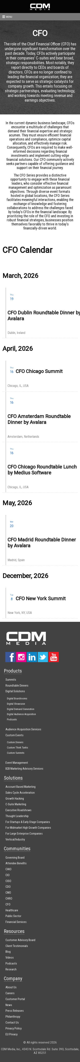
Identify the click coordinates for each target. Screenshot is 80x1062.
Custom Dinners (15, 742)
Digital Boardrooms (17, 698)
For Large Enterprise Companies (24, 833)
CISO (8, 881)
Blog (8, 951)
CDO (8, 887)
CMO (8, 892)
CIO (8, 875)
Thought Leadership (17, 816)
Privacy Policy (14, 1028)
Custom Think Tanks (17, 747)
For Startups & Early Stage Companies (28, 822)
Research (11, 969)
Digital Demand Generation (20, 709)
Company (13, 978)
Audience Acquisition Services (23, 729)
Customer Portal (15, 999)
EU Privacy (12, 1034)
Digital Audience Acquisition (21, 714)
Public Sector (13, 916)
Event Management (17, 763)
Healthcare (12, 910)
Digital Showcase (16, 703)
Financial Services (16, 922)
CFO (8, 904)
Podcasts (12, 719)
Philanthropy (13, 1016)
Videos (10, 957)
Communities (17, 848)
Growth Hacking (15, 798)
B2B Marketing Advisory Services (24, 768)
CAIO (8, 869)
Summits (11, 679)
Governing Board (15, 857)
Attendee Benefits (16, 863)
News (9, 1005)
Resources (14, 931)
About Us (11, 987)
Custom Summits (15, 752)
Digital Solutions (15, 691)
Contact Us (12, 1022)
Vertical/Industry (15, 839)
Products (13, 671)
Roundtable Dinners (17, 685)
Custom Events (14, 735)
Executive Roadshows (18, 810)
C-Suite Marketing (16, 804)
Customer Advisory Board (20, 940)
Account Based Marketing (21, 787)
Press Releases (15, 1011)
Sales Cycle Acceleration (20, 792)
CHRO (9, 898)
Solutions (13, 778)
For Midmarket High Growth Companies (28, 827)
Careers (10, 993)
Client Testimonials (17, 946)
